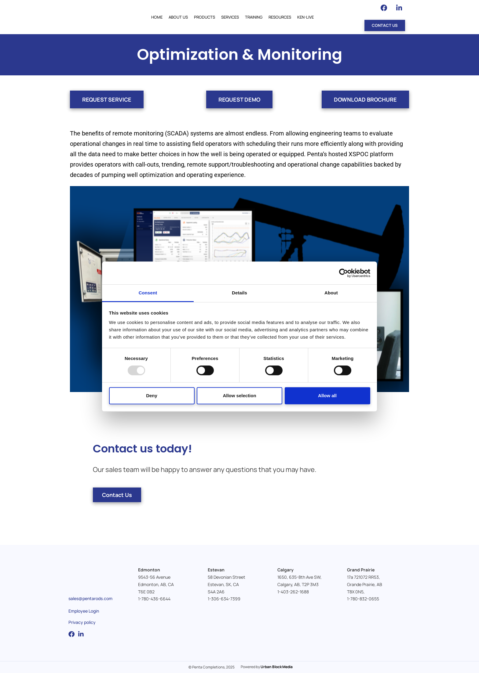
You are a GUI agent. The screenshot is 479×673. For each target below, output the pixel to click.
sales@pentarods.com (90, 598)
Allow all (327, 395)
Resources (280, 17)
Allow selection (239, 395)
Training (253, 17)
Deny (151, 395)
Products (204, 17)
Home (157, 17)
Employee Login (83, 611)
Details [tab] (239, 292)
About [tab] (331, 292)
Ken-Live (305, 17)
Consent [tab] (148, 292)
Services (230, 17)
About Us (178, 17)
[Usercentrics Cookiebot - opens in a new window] (343, 273)
